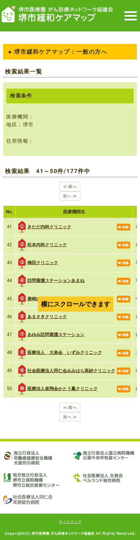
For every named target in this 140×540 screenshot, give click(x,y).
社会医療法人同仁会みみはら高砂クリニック (66, 371)
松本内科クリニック (42, 245)
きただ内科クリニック (44, 227)
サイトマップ (70, 522)
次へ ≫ (70, 196)
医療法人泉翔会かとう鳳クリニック (58, 389)
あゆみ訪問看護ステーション (51, 335)
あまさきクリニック (42, 317)
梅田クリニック (38, 263)
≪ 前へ (70, 186)
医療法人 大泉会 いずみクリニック (60, 352)
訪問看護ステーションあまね (51, 281)
